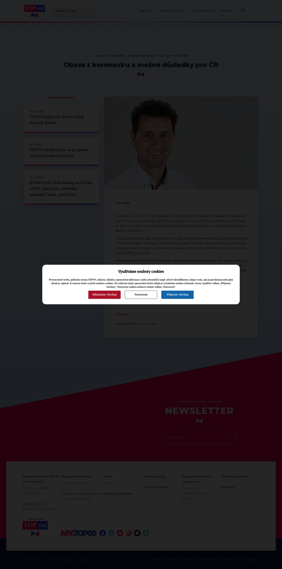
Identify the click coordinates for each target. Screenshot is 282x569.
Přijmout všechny (177, 294)
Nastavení (141, 294)
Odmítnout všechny (104, 294)
